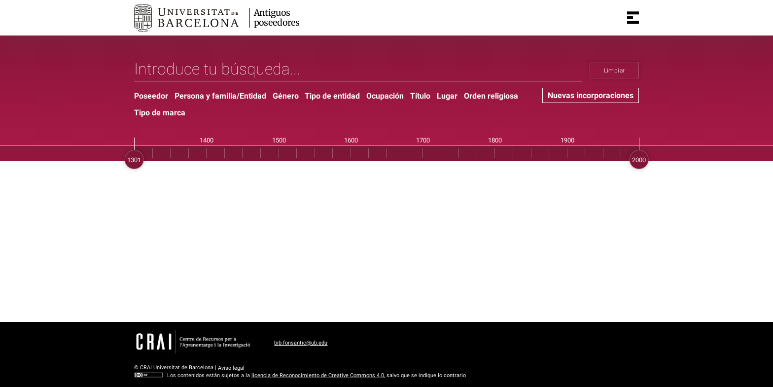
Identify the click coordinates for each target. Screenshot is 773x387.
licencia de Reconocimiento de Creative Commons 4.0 (317, 375)
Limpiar (614, 70)
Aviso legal (231, 367)
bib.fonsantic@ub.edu (300, 343)
